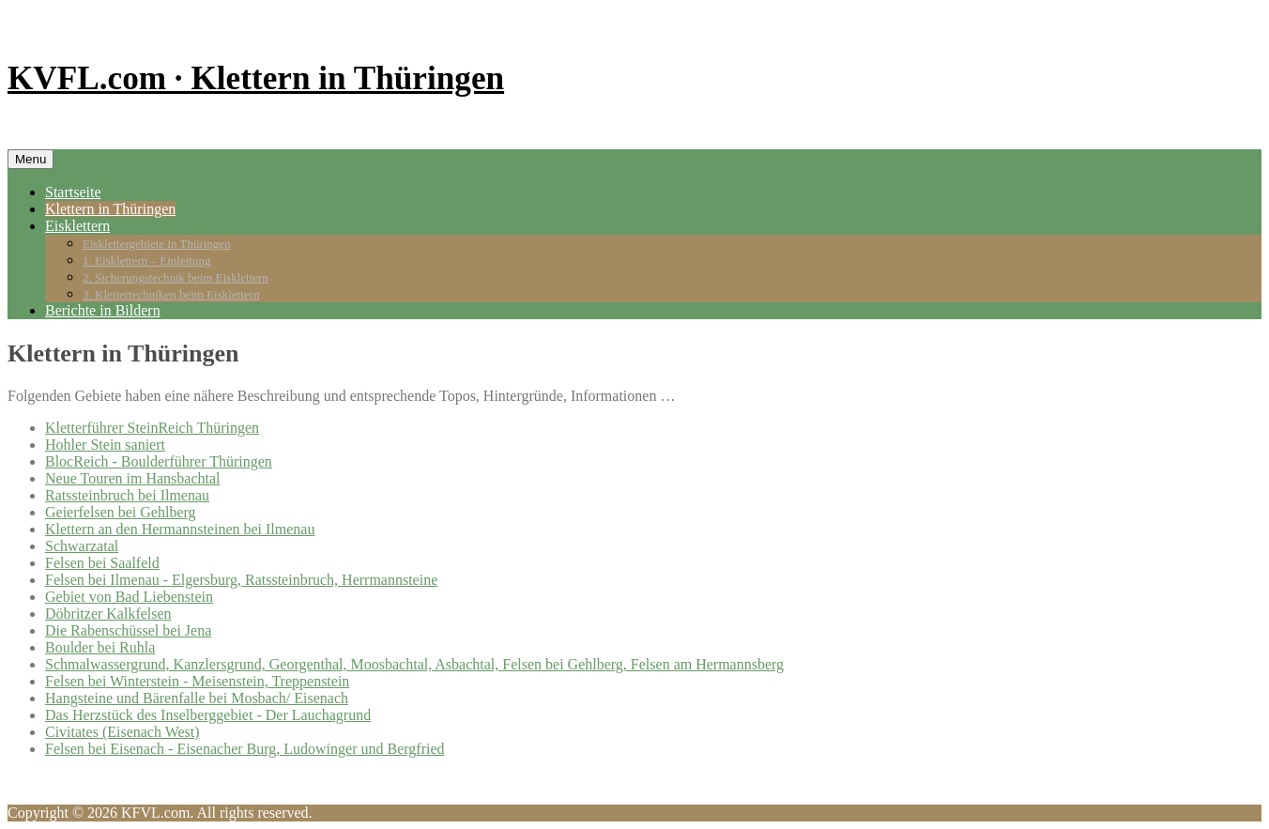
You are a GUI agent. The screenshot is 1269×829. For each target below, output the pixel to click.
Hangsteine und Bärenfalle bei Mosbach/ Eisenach (196, 698)
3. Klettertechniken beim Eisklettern (171, 294)
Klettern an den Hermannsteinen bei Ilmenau (179, 529)
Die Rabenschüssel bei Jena (128, 630)
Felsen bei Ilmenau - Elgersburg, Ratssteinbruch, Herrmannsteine (241, 580)
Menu (30, 159)
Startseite (73, 192)
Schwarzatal (81, 546)
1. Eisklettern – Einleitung (146, 260)
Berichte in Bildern (103, 310)
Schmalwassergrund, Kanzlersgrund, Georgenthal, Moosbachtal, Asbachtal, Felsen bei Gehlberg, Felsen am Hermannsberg (414, 664)
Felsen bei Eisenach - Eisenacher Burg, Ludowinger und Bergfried (245, 749)
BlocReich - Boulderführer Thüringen (158, 461)
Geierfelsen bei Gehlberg (120, 512)
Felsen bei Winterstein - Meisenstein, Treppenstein (197, 681)
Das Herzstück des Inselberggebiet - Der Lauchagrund (208, 715)
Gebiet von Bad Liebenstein (129, 597)
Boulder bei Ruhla (100, 647)
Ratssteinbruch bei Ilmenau (127, 495)
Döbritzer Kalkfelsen (108, 614)
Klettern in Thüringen (110, 209)
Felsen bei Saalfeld (102, 563)
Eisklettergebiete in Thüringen (157, 244)
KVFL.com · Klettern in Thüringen (256, 78)
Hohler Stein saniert (105, 445)
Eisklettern (77, 226)
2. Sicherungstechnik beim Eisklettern (175, 277)
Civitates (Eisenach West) (122, 732)
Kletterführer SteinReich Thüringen (152, 428)
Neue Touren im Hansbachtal (133, 478)
